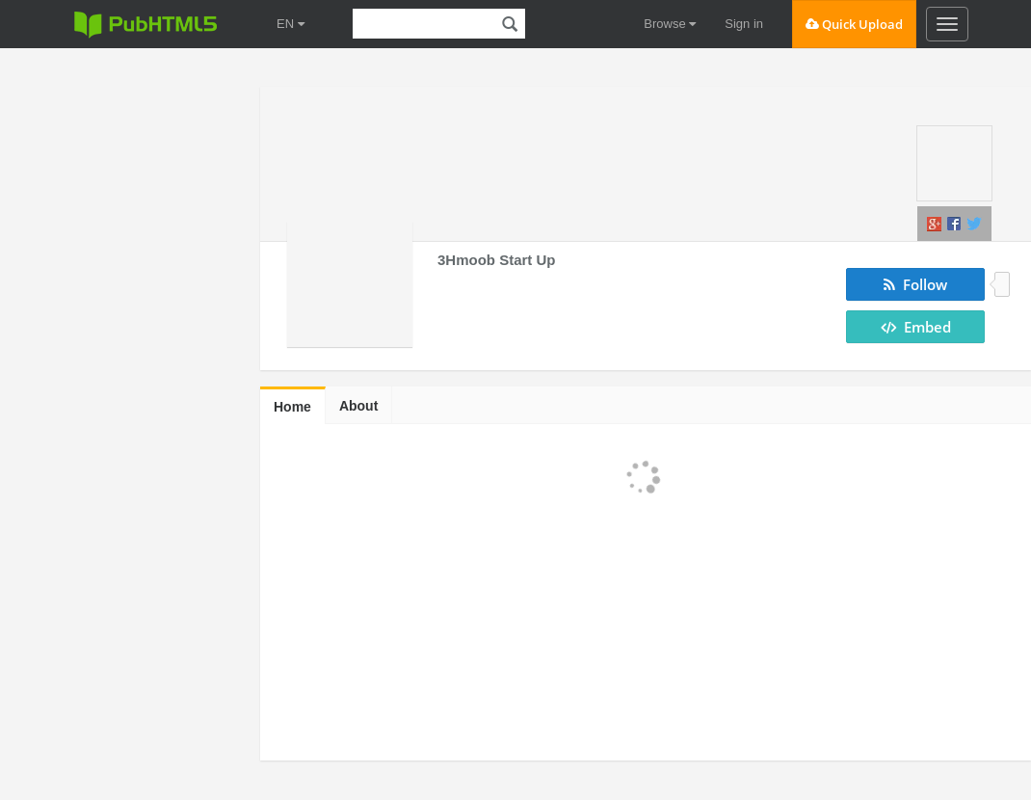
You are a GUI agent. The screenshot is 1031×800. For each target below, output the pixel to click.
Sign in (744, 23)
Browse (670, 23)
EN (290, 23)
